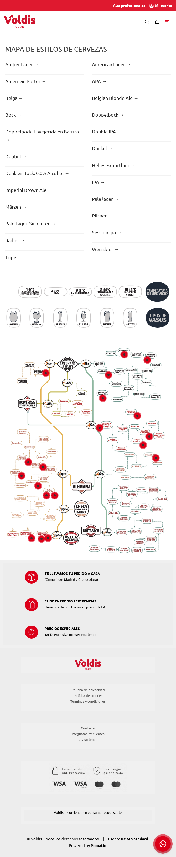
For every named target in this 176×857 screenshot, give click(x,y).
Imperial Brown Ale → (28, 190)
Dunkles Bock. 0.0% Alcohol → (37, 173)
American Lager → (111, 64)
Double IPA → (107, 131)
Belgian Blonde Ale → (115, 98)
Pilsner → (102, 215)
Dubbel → (16, 156)
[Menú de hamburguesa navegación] (167, 21)
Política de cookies (88, 695)
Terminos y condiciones (88, 701)
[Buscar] (147, 21)
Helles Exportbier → (113, 165)
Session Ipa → (107, 232)
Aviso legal (88, 739)
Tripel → (14, 257)
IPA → (98, 182)
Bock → (13, 114)
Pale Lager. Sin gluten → (30, 223)
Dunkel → (102, 148)
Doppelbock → (108, 114)
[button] (163, 844)
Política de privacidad (88, 690)
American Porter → (25, 81)
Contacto (88, 728)
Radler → (15, 240)
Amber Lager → (22, 64)
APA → (99, 81)
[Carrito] (157, 21)
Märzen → (16, 206)
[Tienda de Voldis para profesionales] (19, 21)
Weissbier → (105, 249)
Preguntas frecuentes (88, 734)
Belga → (14, 98)
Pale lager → (105, 198)
